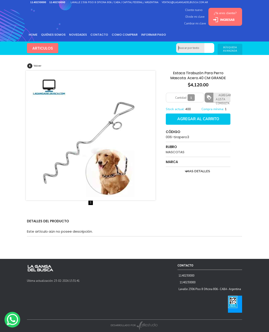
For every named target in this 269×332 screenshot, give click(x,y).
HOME (33, 35)
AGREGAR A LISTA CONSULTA (223, 97)
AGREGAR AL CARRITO (198, 119)
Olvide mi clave (195, 17)
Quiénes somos (53, 35)
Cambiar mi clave (195, 23)
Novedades (78, 35)
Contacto (99, 35)
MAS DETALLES (198, 171)
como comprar (125, 35)
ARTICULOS (42, 48)
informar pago (153, 35)
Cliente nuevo (194, 10)
